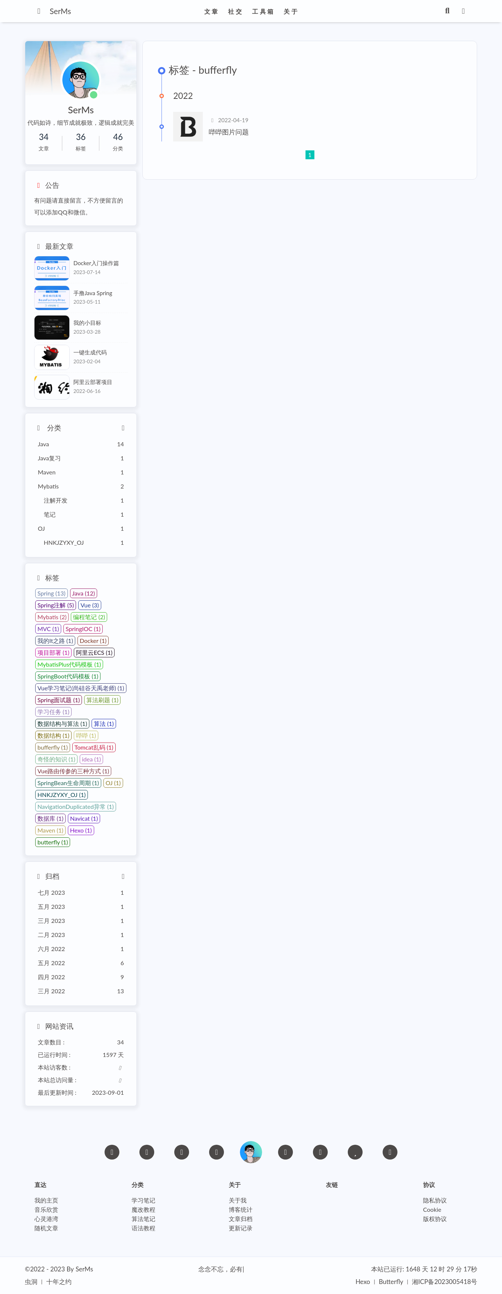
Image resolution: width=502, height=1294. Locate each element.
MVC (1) (48, 628)
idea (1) (91, 759)
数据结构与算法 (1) (62, 723)
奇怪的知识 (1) (56, 759)
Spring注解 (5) (55, 604)
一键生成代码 (90, 352)
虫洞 (31, 1281)
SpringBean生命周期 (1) (68, 782)
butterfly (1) (52, 842)
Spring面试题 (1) (58, 699)
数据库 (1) (50, 818)
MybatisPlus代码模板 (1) (69, 664)
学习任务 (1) (53, 711)
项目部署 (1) (53, 652)
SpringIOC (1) (83, 628)
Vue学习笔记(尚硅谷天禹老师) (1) (80, 687)
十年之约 (59, 1281)
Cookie (432, 1209)
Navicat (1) (84, 818)
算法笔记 (143, 1219)
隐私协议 (435, 1200)
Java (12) (83, 593)
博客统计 (240, 1209)
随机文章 (46, 1228)
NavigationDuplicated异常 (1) (75, 806)
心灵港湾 (46, 1219)
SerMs (84, 1269)
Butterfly (391, 1281)
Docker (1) (93, 640)
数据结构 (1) (53, 735)
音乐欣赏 (46, 1209)
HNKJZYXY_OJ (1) (61, 794)
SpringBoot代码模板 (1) (67, 676)
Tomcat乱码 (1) (94, 747)
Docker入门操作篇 (96, 263)
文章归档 (240, 1219)
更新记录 (240, 1228)
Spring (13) (51, 593)
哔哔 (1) (86, 735)
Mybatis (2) (51, 616)
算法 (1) (104, 723)
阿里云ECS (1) (94, 652)
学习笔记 (143, 1200)
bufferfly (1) (52, 747)
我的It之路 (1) (55, 640)
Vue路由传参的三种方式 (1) (73, 770)
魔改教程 (143, 1209)
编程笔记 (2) (89, 616)
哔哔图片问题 (229, 132)
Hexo (363, 1281)
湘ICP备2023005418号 (444, 1281)
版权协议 (435, 1219)
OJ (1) (113, 782)
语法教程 (143, 1228)
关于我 (238, 1200)
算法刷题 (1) (102, 699)
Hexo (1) (81, 830)
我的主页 (46, 1200)
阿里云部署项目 (92, 381)
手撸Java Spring (92, 293)
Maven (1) (50, 830)
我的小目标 (87, 322)
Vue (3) (89, 604)
